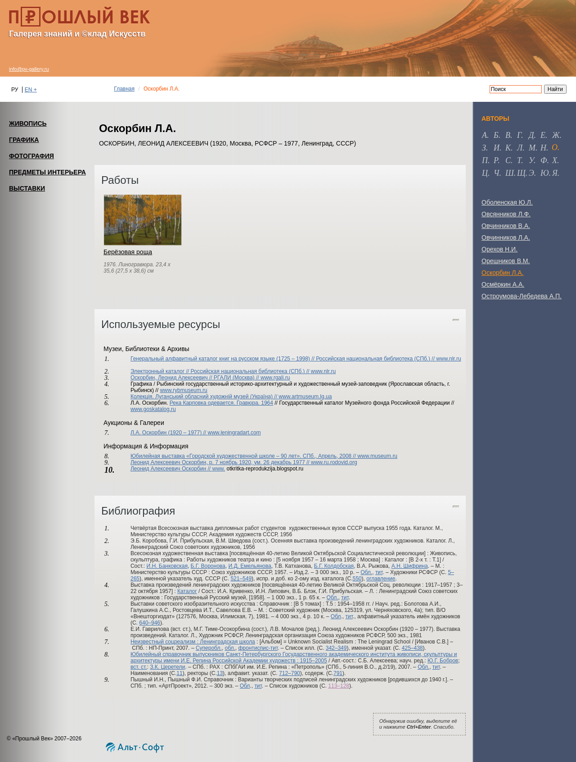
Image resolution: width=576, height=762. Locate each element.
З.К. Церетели (167, 667)
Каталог (187, 591)
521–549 (241, 578)
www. (218, 468)
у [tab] (531, 160)
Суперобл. (209, 648)
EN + (31, 90)
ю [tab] (544, 173)
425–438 (412, 648)
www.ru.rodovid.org (334, 462)
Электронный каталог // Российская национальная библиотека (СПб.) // (220, 371)
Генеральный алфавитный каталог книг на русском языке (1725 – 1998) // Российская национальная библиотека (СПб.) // (283, 359)
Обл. (366, 572)
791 (337, 673)
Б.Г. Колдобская (334, 566)
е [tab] (542, 135)
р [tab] (496, 160)
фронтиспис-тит (258, 648)
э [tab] (531, 173)
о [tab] (555, 147)
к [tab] (508, 147)
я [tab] (555, 173)
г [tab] (519, 135)
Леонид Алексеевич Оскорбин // (171, 468)
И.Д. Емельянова (249, 566)
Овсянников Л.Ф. (506, 214)
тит (378, 572)
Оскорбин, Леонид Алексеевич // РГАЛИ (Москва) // (195, 377)
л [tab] (519, 147)
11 (179, 673)
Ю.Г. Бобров (443, 660)
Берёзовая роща (128, 252)
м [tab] (532, 147)
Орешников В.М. (506, 261)
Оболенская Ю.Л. (507, 202)
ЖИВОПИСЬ (28, 123)
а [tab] (484, 135)
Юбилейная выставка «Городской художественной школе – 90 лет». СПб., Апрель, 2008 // (243, 456)
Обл (336, 616)
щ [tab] (521, 173)
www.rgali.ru (275, 377)
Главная (124, 89)
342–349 (336, 648)
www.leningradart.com (234, 432)
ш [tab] (509, 173)
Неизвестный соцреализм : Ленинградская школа (192, 642)
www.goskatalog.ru (153, 409)
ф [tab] (543, 160)
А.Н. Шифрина (410, 566)
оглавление (380, 578)
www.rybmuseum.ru (183, 390)
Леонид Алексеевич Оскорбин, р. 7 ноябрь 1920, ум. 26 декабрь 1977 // (220, 462)
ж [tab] (556, 135)
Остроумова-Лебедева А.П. (522, 296)
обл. (230, 648)
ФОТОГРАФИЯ (31, 156)
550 (357, 578)
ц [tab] (485, 173)
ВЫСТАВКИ (27, 188)
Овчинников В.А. (506, 225)
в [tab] (507, 135)
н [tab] (543, 147)
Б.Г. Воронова (208, 566)
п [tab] (485, 160)
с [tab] (508, 160)
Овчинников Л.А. (506, 237)
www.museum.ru (377, 456)
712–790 (289, 673)
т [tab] (519, 160)
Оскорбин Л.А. (503, 272)
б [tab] (496, 135)
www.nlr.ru (448, 359)
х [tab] (554, 160)
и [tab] (497, 147)
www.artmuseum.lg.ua (305, 396)
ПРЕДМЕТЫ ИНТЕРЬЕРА (47, 172)
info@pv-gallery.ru (29, 69)
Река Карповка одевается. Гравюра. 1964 (221, 403)
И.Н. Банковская (166, 566)
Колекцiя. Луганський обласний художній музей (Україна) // (204, 396)
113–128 (338, 686)
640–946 (149, 623)
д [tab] (531, 135)
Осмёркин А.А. (503, 284)
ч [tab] (496, 173)
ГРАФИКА (24, 139)
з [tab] (484, 147)
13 (220, 673)
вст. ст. (138, 667)
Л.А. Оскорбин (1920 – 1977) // (169, 432)
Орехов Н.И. (500, 249)
